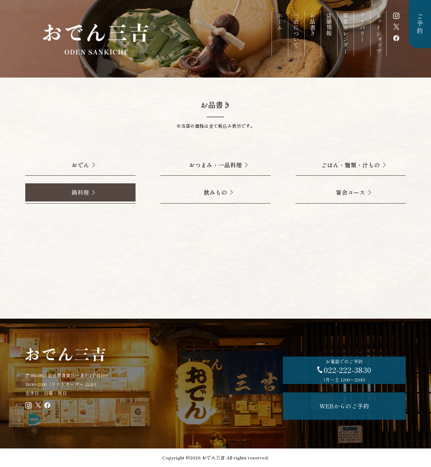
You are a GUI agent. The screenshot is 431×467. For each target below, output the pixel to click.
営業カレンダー (345, 33)
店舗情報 (329, 24)
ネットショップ (379, 33)
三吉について (296, 30)
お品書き (313, 24)
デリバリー (362, 27)
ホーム (280, 21)
